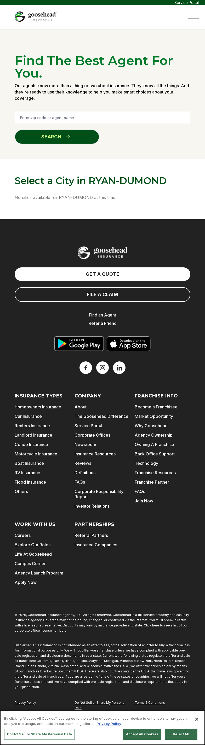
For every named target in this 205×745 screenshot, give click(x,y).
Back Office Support (155, 453)
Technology (146, 463)
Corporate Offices (92, 435)
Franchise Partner (152, 482)
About (81, 406)
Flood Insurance (30, 482)
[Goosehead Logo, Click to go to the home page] (35, 16)
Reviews (83, 463)
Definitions (85, 472)
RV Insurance (27, 472)
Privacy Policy (25, 703)
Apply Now (26, 582)
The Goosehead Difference (101, 416)
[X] (102, 367)
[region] (102, 728)
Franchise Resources (155, 472)
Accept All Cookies (142, 734)
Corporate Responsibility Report (99, 494)
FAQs (80, 482)
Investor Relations (92, 506)
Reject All (181, 734)
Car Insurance (28, 416)
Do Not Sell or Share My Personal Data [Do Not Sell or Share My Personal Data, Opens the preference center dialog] (39, 734)
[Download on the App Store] (129, 343)
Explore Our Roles (32, 544)
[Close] (196, 719)
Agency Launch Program (39, 573)
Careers (23, 535)
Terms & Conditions (150, 703)
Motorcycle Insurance (36, 453)
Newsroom (85, 444)
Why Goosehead (151, 425)
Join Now (144, 500)
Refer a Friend (103, 323)
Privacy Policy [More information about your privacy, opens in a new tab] (108, 723)
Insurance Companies (96, 544)
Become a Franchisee (156, 406)
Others (21, 491)
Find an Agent (102, 315)
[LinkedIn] (119, 367)
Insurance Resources (95, 453)
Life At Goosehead (33, 554)
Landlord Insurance (33, 435)
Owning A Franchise (154, 444)
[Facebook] (85, 367)
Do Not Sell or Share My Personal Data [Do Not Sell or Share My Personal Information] (100, 705)
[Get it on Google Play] (79, 343)
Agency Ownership (154, 435)
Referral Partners (91, 535)
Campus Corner (30, 563)
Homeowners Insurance (38, 406)
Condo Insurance (31, 444)
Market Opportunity (154, 416)
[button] (193, 16)
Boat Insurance (29, 463)
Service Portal (186, 2)
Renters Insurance (32, 425)
